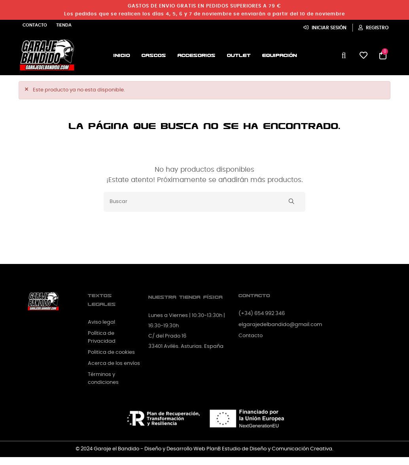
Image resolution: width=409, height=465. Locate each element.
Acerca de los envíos (114, 363)
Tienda (64, 25)
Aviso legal (101, 322)
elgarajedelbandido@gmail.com (280, 324)
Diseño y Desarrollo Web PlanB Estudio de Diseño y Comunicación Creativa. (238, 449)
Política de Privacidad (102, 337)
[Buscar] (204, 202)
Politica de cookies (111, 352)
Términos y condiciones (103, 378)
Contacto (35, 25)
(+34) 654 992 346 (262, 313)
